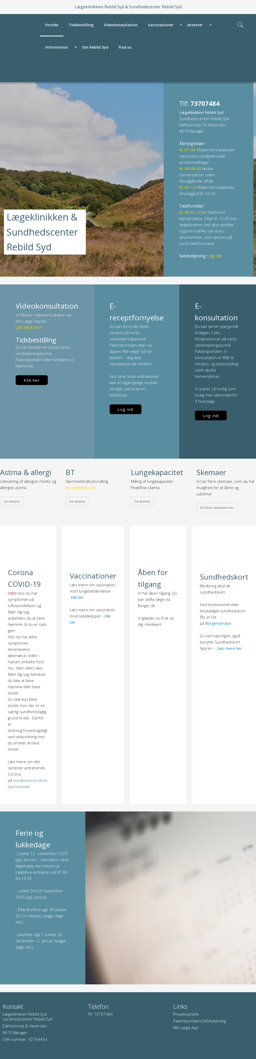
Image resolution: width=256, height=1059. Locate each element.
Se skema (11, 501)
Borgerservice (218, 623)
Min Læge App (185, 1027)
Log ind (125, 409)
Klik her (32, 380)
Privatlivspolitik (186, 1014)
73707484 (103, 1014)
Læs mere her (229, 648)
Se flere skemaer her (217, 507)
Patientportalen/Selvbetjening (199, 1020)
